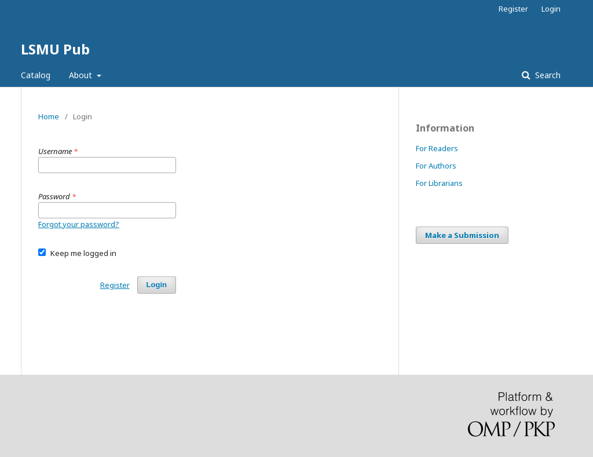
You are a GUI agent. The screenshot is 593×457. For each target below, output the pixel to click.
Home (48, 116)
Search (547, 75)
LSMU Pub (55, 49)
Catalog (35, 75)
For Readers (437, 148)
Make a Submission (462, 235)
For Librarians (439, 183)
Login (551, 8)
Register (513, 8)
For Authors (436, 165)
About (81, 75)
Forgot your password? (78, 224)
